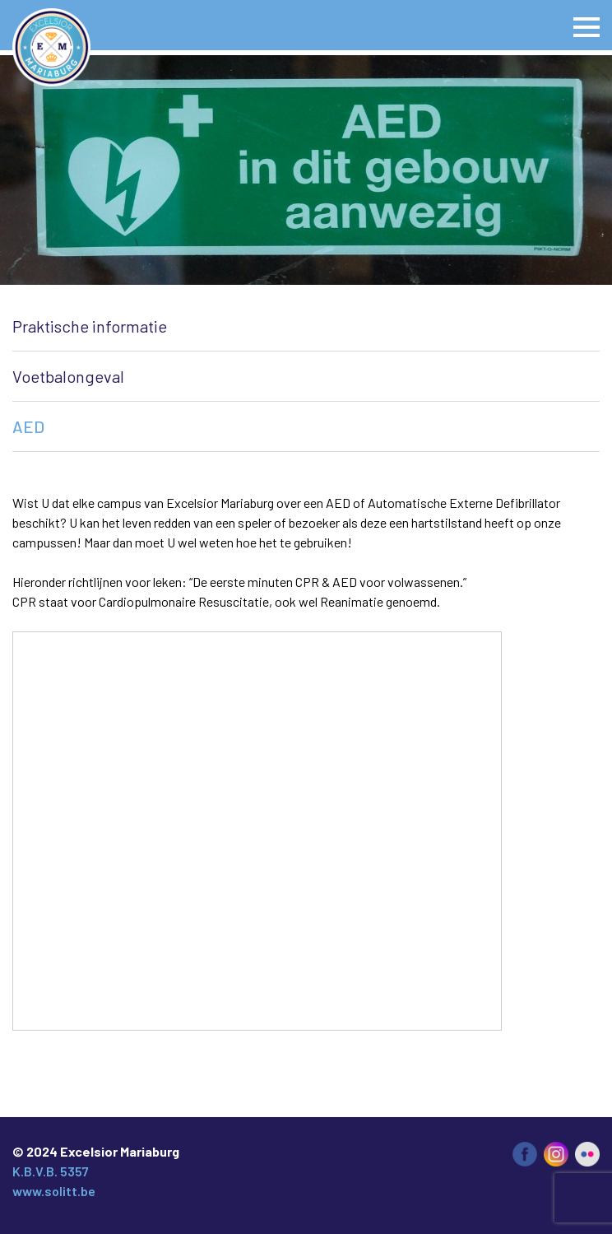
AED (28, 426)
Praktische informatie (89, 326)
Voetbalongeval (68, 376)
